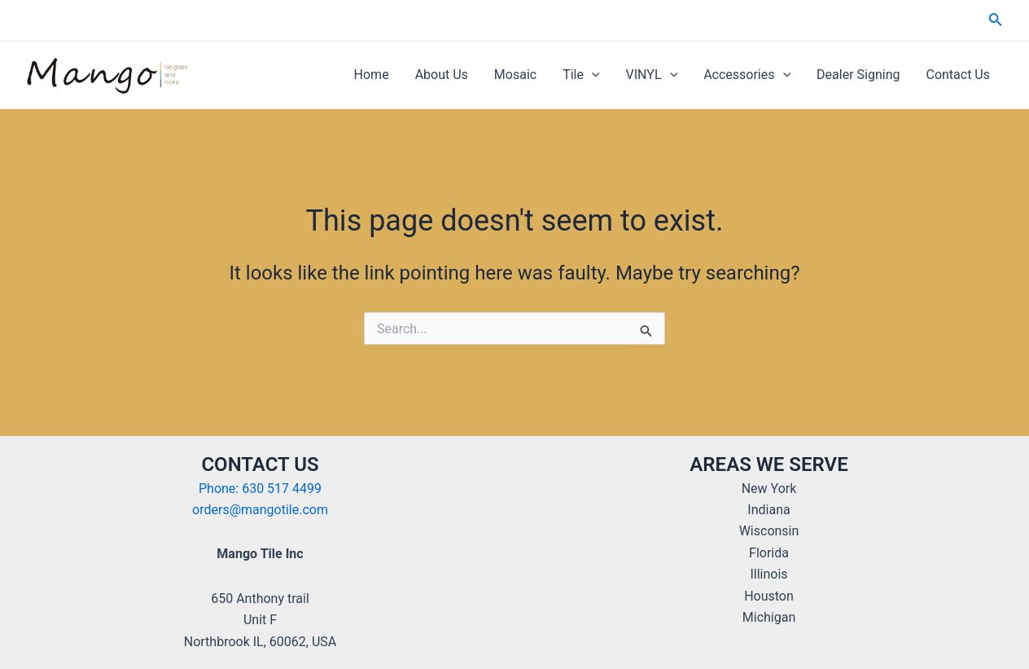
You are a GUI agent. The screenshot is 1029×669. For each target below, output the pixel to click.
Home (371, 74)
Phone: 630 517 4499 (260, 488)
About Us (441, 74)
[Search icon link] (995, 21)
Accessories (746, 75)
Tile (581, 75)
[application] (592, 75)
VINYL (652, 75)
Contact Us (958, 74)
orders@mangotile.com (260, 509)
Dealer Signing (858, 74)
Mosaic (515, 74)
